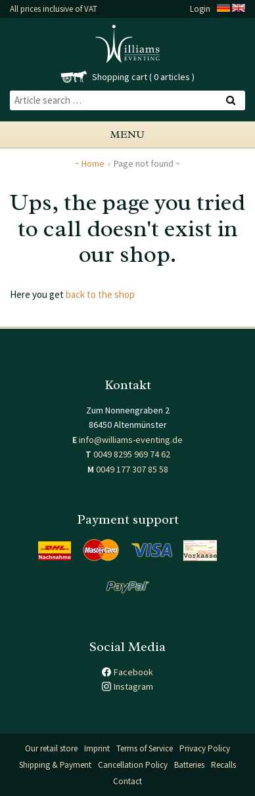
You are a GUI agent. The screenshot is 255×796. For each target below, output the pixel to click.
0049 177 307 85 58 (132, 469)
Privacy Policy (204, 748)
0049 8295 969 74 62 (131, 454)
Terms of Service (144, 748)
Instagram (133, 686)
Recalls (223, 764)
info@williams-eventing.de (131, 440)
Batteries (189, 764)
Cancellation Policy (133, 764)
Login (200, 8)
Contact (127, 781)
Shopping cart (119, 77)
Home (92, 163)
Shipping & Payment (55, 764)
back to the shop (100, 294)
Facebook (133, 672)
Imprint (97, 748)
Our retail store (51, 748)
